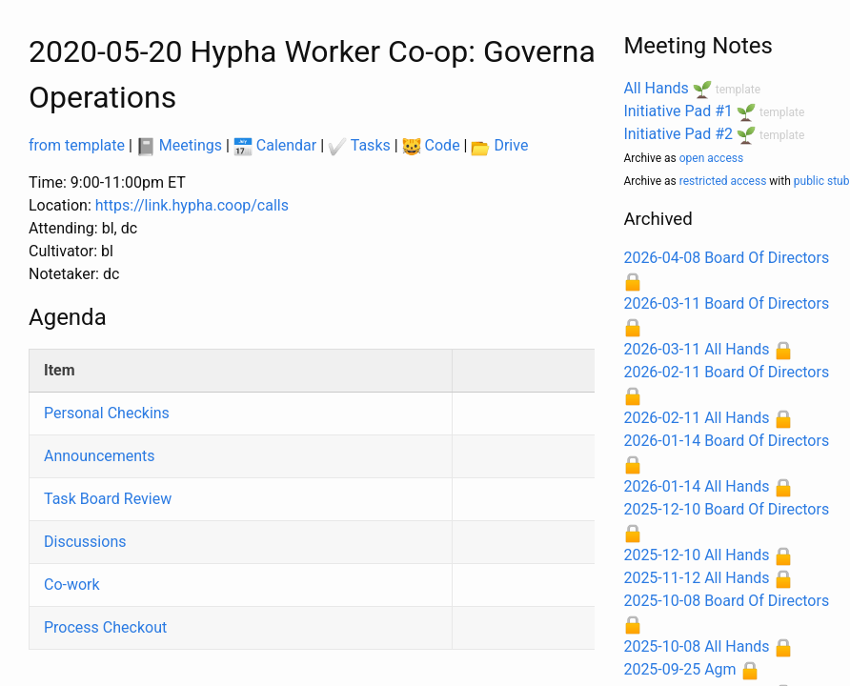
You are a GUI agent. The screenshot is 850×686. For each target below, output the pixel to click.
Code (431, 145)
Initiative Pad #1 (678, 111)
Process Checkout (105, 627)
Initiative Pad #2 (678, 134)
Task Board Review (108, 499)
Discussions (85, 542)
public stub (822, 181)
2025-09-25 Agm (679, 669)
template (738, 89)
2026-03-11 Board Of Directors (726, 303)
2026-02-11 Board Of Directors (726, 372)
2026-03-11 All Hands (696, 349)
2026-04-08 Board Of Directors (726, 258)
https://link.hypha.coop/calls (192, 205)
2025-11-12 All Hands (696, 578)
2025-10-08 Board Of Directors (726, 601)
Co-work (72, 584)
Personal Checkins (107, 413)
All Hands (655, 88)
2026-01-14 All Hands (696, 486)
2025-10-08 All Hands (696, 646)
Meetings (179, 145)
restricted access (723, 181)
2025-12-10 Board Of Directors (726, 509)
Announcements (99, 456)
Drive (499, 145)
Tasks (359, 145)
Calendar (274, 145)
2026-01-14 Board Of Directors (726, 441)
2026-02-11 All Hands (696, 418)
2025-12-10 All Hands (696, 555)
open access (711, 158)
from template (77, 145)
